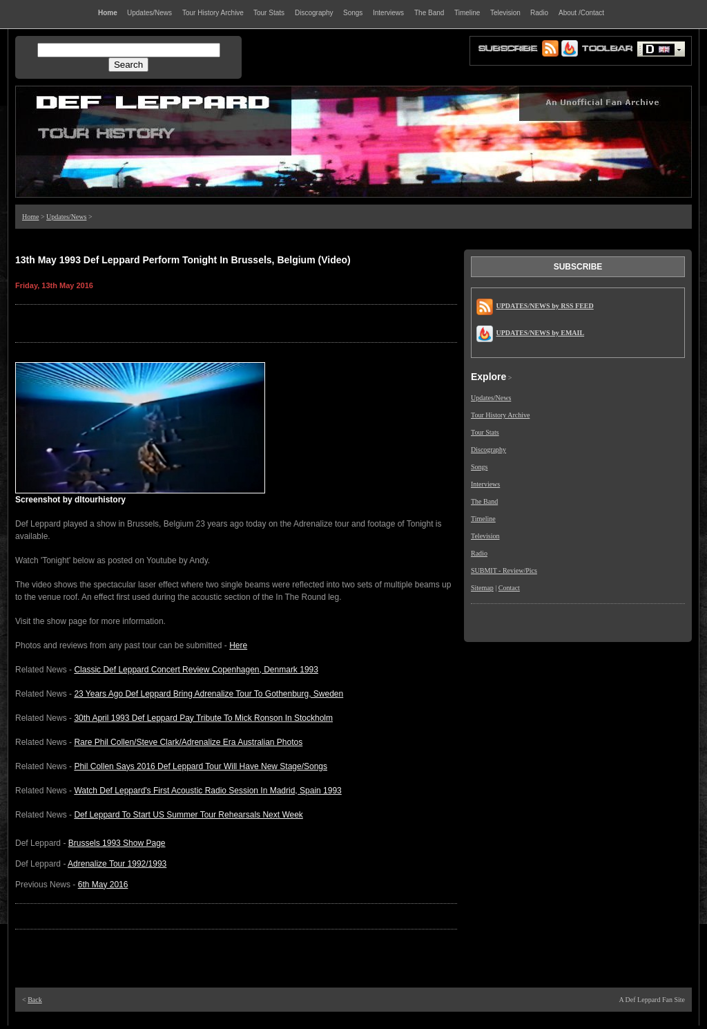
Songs (479, 467)
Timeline (483, 518)
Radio (479, 553)
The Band (484, 501)
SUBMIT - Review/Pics (504, 570)
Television (485, 536)
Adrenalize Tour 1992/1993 (117, 864)
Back (35, 999)
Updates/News (66, 216)
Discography (488, 449)
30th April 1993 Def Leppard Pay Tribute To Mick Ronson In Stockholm (203, 718)
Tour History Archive (500, 415)
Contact (509, 588)
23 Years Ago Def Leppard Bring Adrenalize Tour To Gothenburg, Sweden (208, 694)
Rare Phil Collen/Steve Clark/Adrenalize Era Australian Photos (188, 742)
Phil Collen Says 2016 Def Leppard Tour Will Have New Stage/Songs (200, 766)
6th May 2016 (103, 884)
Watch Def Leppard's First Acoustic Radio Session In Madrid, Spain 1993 (207, 790)
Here (238, 645)
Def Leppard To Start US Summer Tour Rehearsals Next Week (188, 815)
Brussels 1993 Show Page (117, 843)
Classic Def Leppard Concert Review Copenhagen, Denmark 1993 (196, 669)
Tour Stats (485, 432)
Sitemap (482, 588)
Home (30, 216)
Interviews (485, 484)
